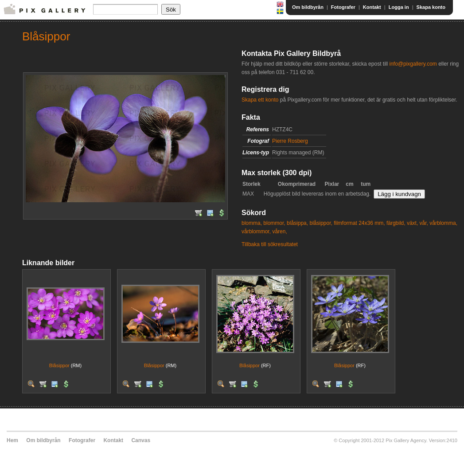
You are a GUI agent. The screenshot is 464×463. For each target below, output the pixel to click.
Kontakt (372, 7)
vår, (424, 223)
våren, (279, 231)
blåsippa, (297, 223)
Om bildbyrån (308, 7)
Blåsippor (59, 365)
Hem (12, 440)
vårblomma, (443, 223)
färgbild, (396, 223)
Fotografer (343, 7)
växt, (412, 223)
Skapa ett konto (260, 100)
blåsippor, (320, 223)
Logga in (399, 7)
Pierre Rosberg (290, 141)
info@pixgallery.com (413, 64)
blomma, (252, 223)
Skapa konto (431, 7)
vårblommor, (256, 231)
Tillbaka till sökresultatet (270, 244)
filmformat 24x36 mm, (359, 223)
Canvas (140, 440)
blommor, (274, 223)
